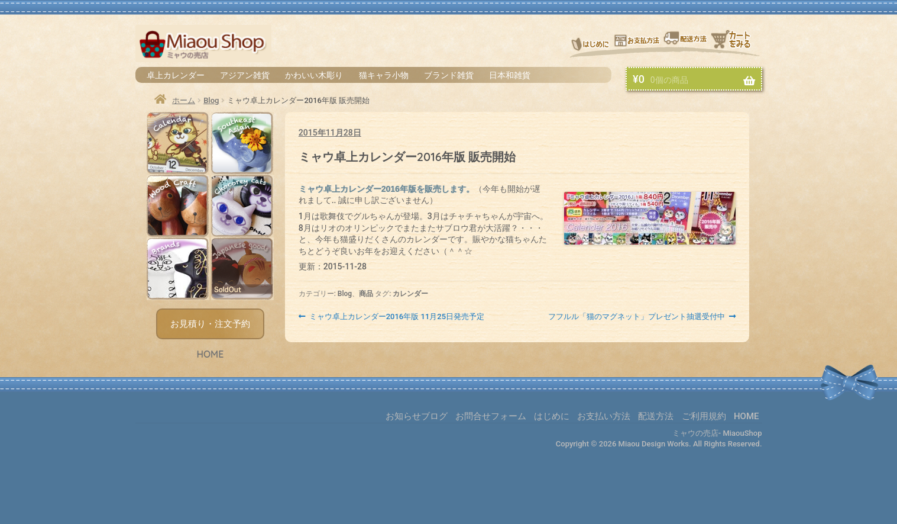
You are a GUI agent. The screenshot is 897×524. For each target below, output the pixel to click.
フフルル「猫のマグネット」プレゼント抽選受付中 (636, 317)
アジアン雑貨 (245, 75)
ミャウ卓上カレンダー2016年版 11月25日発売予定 (396, 317)
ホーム (183, 100)
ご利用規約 (704, 416)
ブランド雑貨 (449, 75)
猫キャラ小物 (384, 75)
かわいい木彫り (314, 75)
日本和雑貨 (509, 75)
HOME (210, 354)
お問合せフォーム (490, 416)
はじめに (590, 42)
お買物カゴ (736, 42)
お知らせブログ (417, 416)
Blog (211, 100)
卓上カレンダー (176, 75)
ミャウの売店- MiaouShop (717, 433)
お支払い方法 (637, 42)
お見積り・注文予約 (210, 324)
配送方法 (686, 42)
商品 (366, 294)
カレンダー (410, 294)
